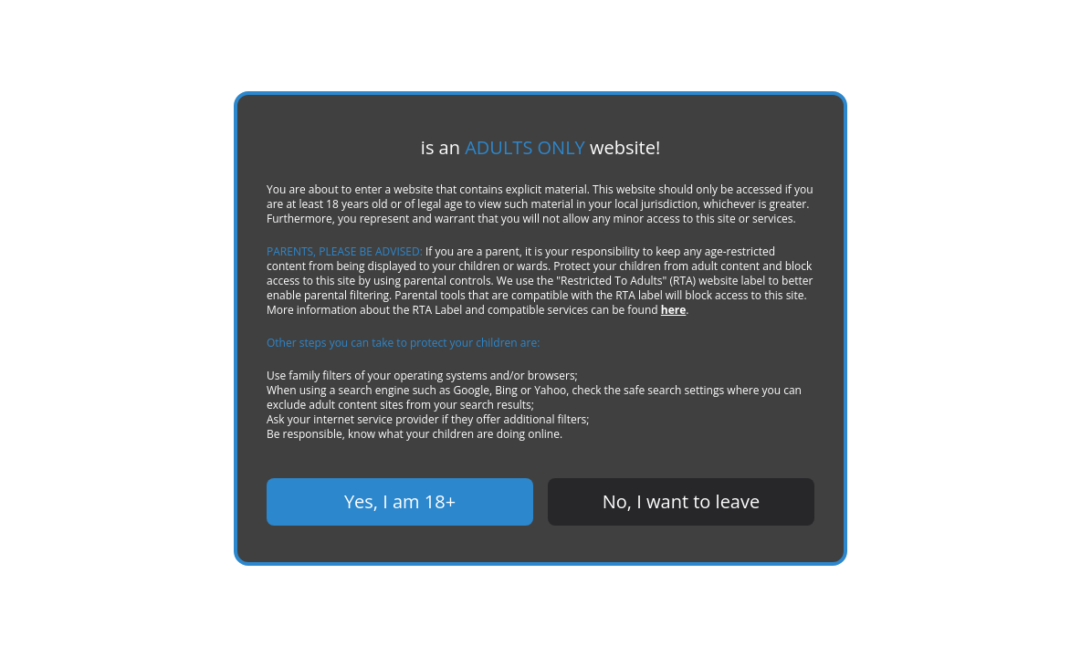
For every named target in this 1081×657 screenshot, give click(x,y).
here (674, 310)
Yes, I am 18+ (400, 501)
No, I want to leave (681, 501)
